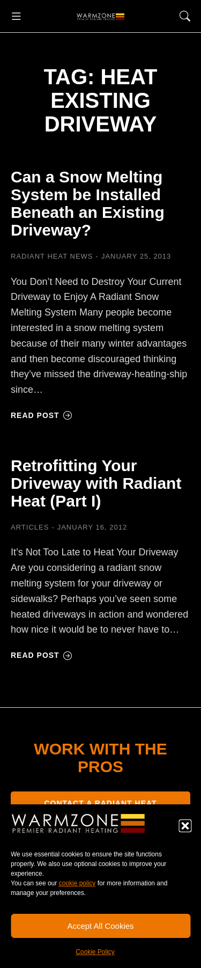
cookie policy (77, 883)
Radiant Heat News (52, 256)
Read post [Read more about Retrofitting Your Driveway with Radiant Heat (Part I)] (41, 655)
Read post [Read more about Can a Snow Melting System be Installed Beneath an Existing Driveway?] (41, 415)
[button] (185, 825)
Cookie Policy (95, 952)
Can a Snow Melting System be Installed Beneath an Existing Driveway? (88, 203)
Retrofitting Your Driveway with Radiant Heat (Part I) (96, 483)
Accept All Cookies (100, 925)
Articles (30, 527)
